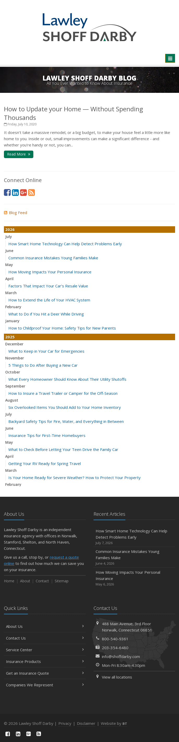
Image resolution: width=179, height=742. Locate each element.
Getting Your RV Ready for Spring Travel (44, 463)
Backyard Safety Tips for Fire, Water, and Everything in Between (66, 421)
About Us (45, 626)
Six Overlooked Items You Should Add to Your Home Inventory (64, 407)
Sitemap (62, 580)
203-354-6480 (115, 647)
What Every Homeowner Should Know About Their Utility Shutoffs (67, 379)
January (12, 320)
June (9, 250)
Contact (42, 580)
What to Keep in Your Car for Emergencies (46, 351)
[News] (31, 192)
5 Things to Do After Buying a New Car (43, 365)
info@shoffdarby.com (121, 656)
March (11, 292)
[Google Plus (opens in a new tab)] (23, 192)
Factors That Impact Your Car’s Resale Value (48, 285)
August (11, 400)
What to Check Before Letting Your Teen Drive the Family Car (63, 449)
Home (9, 580)
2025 (10, 336)
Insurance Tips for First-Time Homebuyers (46, 435)
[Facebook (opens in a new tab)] (7, 192)
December (14, 343)
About (25, 580)
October (12, 372)
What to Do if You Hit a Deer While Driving (46, 314)
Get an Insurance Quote (45, 673)
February (13, 306)
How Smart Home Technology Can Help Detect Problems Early (65, 243)
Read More (18, 154)
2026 (10, 229)
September (15, 386)
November (14, 358)
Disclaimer (86, 723)
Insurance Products (45, 661)
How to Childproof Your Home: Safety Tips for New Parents (62, 328)
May (9, 264)
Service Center (45, 649)
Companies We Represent (45, 684)
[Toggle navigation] (170, 58)
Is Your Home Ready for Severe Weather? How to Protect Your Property (74, 477)
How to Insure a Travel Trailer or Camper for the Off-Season (63, 393)
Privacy (64, 723)
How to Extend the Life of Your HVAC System (49, 299)
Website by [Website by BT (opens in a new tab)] (114, 723)
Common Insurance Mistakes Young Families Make (53, 257)
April (9, 278)
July (8, 236)
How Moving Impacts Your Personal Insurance (49, 271)
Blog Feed (15, 212)
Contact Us (45, 638)
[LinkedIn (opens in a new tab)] (15, 192)
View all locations (117, 677)
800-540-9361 (115, 638)
